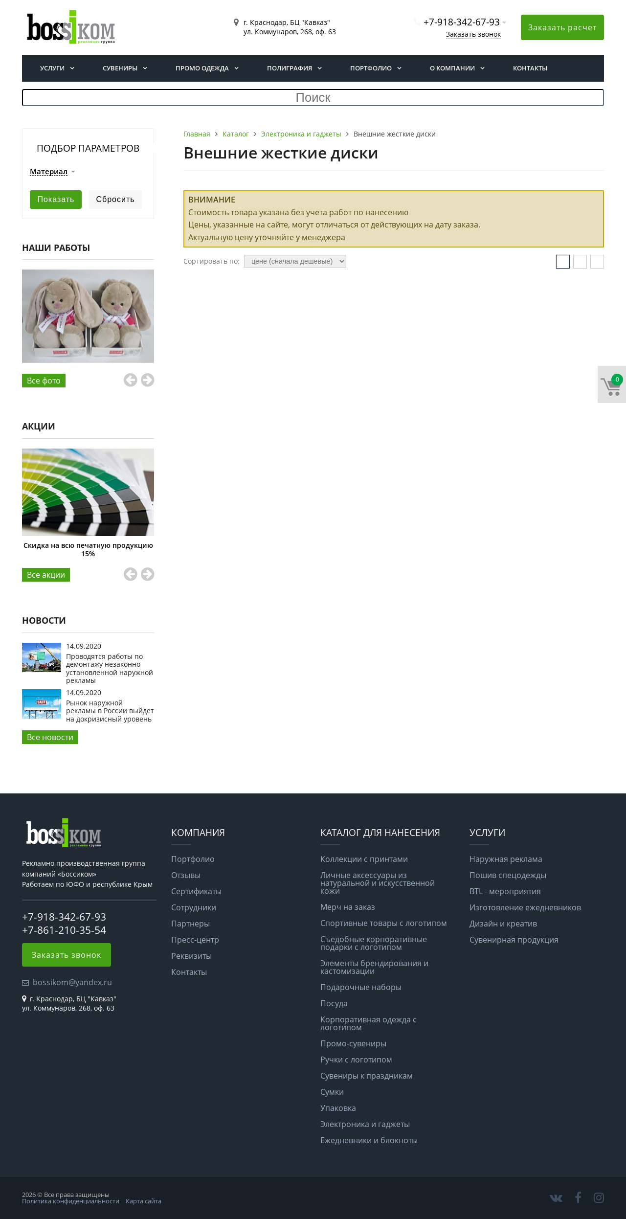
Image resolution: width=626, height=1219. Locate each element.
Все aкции (46, 574)
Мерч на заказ (347, 907)
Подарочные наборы (361, 987)
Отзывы (186, 875)
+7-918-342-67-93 (462, 21)
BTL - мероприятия (505, 891)
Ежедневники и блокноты (369, 1140)
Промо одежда (202, 68)
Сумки (332, 1092)
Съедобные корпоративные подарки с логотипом (373, 943)
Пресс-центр (195, 940)
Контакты (530, 68)
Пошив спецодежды (508, 875)
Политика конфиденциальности (70, 1200)
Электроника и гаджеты (365, 1124)
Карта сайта (143, 1200)
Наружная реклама (506, 859)
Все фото (44, 380)
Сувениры (120, 68)
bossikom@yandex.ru (72, 982)
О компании (452, 68)
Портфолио (371, 68)
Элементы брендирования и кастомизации (374, 967)
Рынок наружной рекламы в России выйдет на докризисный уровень (110, 710)
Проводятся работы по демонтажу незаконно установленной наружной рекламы (109, 668)
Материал (48, 172)
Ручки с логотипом (356, 1059)
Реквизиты (191, 956)
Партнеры (190, 923)
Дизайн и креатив (503, 923)
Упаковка (338, 1108)
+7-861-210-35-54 (64, 930)
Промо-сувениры (353, 1043)
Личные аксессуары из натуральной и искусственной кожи (377, 883)
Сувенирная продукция (514, 940)
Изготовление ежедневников (525, 907)
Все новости (50, 737)
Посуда (334, 1003)
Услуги (52, 68)
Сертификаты (196, 891)
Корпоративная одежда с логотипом (368, 1023)
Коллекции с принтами (364, 859)
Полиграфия (289, 68)
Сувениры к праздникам (366, 1076)
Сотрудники (193, 907)
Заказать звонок (473, 34)
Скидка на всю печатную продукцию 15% (88, 549)
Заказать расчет (562, 27)
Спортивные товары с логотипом (383, 923)
